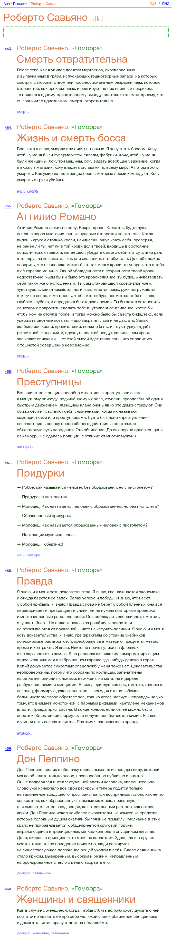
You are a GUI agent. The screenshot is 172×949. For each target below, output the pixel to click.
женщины (25, 447)
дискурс (33, 555)
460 (8, 889)
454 (8, 127)
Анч (7, 4)
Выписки (20, 4)
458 (8, 571)
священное (42, 873)
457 (8, 463)
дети (21, 190)
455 (8, 206)
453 (8, 49)
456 (8, 371)
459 (8, 748)
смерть (22, 111)
